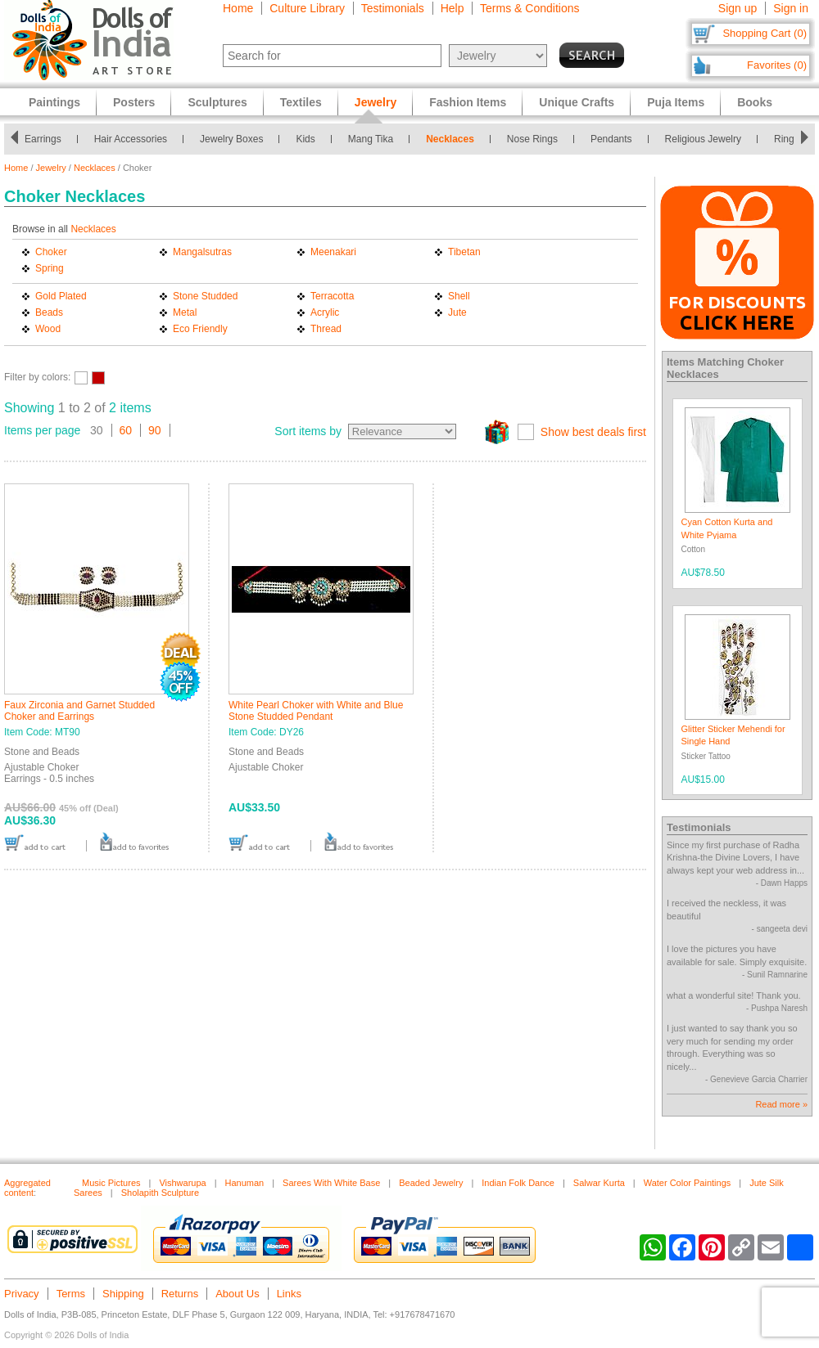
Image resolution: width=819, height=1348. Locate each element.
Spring (49, 268)
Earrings (43, 139)
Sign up (737, 8)
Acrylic (324, 312)
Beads (49, 312)
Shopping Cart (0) (764, 33)
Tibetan (464, 252)
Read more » (781, 1104)
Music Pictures (111, 1183)
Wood (48, 329)
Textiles (301, 102)
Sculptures (217, 102)
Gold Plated (61, 296)
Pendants (611, 139)
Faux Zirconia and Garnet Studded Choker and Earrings (79, 710)
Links (289, 1293)
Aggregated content (27, 1187)
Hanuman (245, 1183)
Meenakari (333, 252)
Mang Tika (370, 139)
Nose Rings (532, 139)
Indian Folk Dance (518, 1183)
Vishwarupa (182, 1183)
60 (126, 430)
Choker (51, 252)
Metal (185, 312)
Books (754, 102)
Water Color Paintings (687, 1183)
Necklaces (450, 139)
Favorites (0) (777, 65)
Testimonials (392, 8)
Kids (305, 139)
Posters (134, 102)
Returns (180, 1293)
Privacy (21, 1293)
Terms (71, 1293)
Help (452, 8)
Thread (326, 329)
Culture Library (307, 8)
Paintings (54, 102)
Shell (459, 296)
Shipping (123, 1293)
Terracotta (332, 296)
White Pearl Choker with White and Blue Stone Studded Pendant (316, 710)
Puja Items (675, 102)
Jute (457, 312)
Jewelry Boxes (231, 139)
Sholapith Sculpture (160, 1192)
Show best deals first (593, 431)
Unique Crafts (576, 102)
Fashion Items (467, 102)
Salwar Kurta (599, 1183)
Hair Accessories (130, 139)
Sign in (790, 8)
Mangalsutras (202, 252)
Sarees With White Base (331, 1183)
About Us (237, 1293)
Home (238, 8)
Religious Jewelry (703, 139)
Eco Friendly (200, 329)
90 (154, 430)
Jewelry (51, 168)
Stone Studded (205, 296)
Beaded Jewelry (431, 1183)
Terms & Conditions (529, 8)
